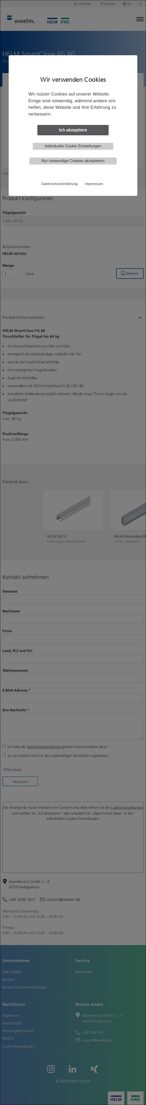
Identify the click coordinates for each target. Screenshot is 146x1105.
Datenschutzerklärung (59, 184)
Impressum (94, 184)
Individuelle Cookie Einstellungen (73, 146)
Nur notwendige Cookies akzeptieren (72, 161)
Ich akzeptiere (73, 130)
